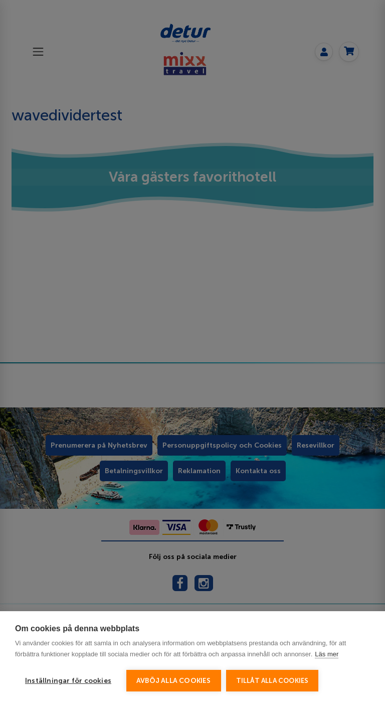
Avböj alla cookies (173, 680)
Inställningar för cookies (68, 680)
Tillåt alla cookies (272, 680)
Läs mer (326, 654)
